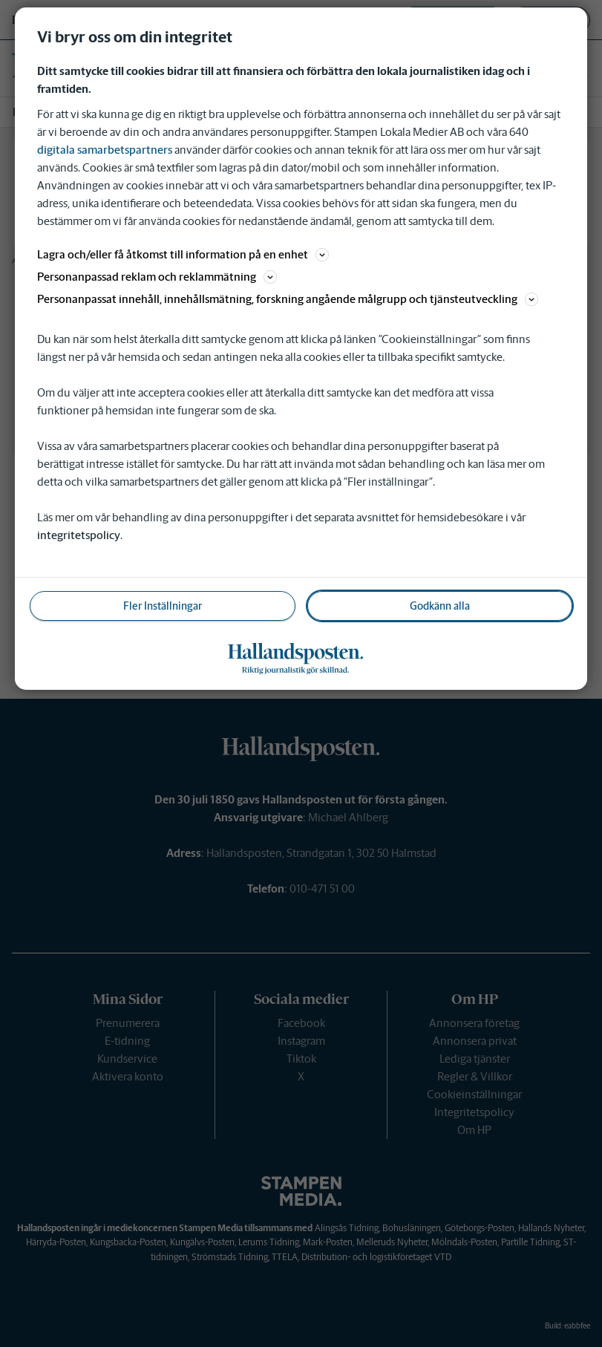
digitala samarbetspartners (104, 150)
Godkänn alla (440, 606)
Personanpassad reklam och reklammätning (157, 277)
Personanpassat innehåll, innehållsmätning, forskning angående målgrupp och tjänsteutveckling (287, 299)
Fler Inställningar (162, 606)
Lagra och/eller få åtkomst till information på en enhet (183, 254)
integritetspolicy (78, 535)
